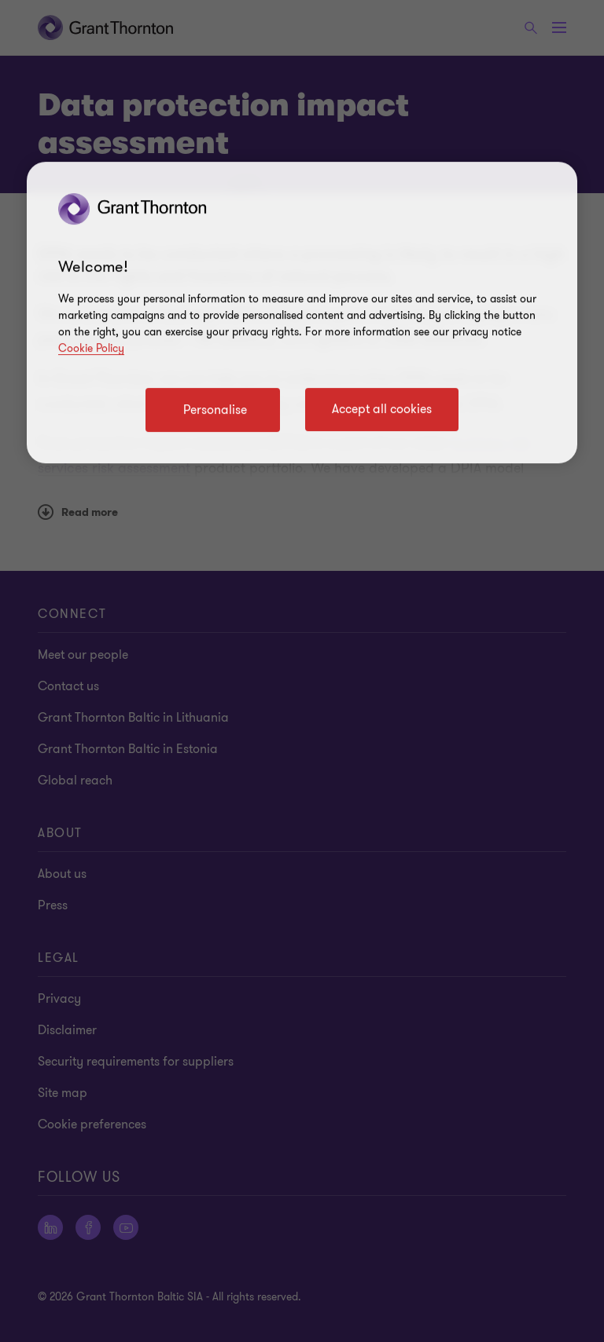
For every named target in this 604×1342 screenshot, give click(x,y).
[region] (302, 312)
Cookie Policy (91, 348)
